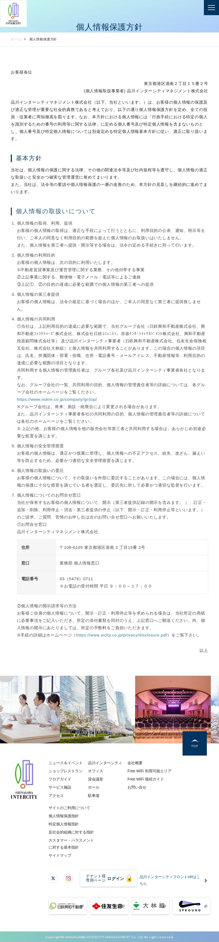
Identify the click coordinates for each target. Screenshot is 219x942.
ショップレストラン (66, 771)
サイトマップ (60, 855)
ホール (93, 787)
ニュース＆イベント (66, 763)
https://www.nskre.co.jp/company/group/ (57, 399)
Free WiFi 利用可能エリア (149, 771)
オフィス (95, 771)
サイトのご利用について (69, 808)
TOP (194, 746)
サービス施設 (60, 787)
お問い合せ (136, 787)
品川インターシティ (105, 763)
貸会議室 (95, 779)
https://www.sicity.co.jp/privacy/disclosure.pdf (121, 635)
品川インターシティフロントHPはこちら (171, 880)
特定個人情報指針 (64, 824)
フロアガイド (60, 779)
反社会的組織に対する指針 (71, 832)
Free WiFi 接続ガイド (145, 779)
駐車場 (93, 795)
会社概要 (135, 763)
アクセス (56, 795)
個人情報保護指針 (64, 816)
